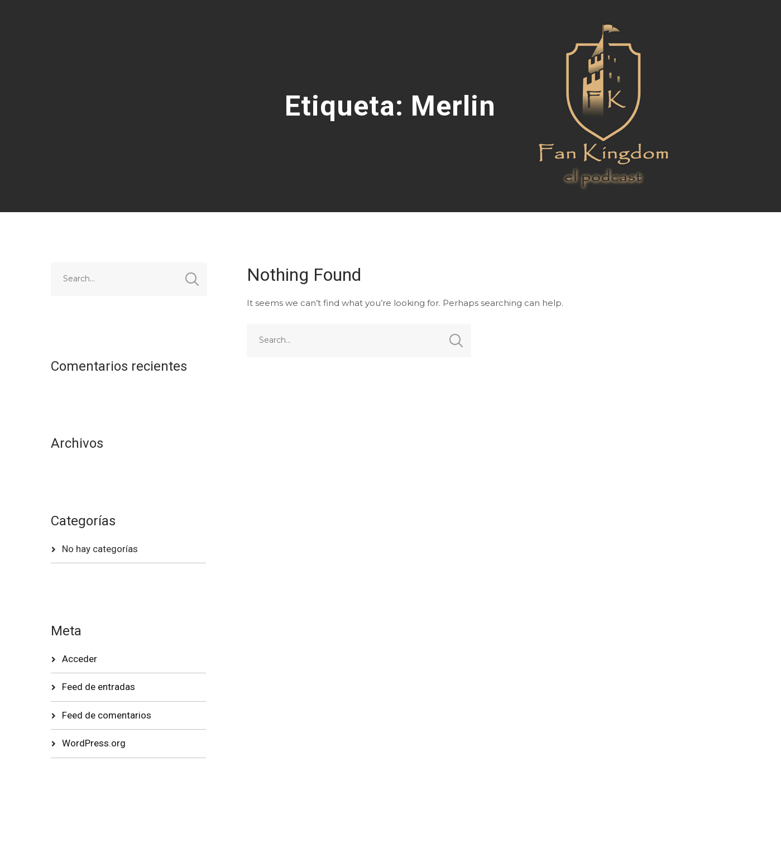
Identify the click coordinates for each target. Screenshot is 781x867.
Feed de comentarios (106, 715)
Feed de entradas (98, 686)
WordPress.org (94, 743)
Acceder (79, 658)
